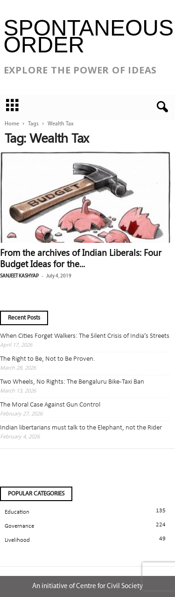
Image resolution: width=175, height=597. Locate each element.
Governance (19, 526)
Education (17, 512)
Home (12, 124)
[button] (160, 107)
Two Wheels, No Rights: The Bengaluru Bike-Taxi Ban (72, 382)
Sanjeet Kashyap (19, 276)
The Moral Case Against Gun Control (50, 404)
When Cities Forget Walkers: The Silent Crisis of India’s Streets (84, 336)
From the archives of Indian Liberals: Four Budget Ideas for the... (80, 257)
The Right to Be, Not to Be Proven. (47, 359)
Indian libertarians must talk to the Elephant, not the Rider (81, 427)
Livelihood (17, 540)
